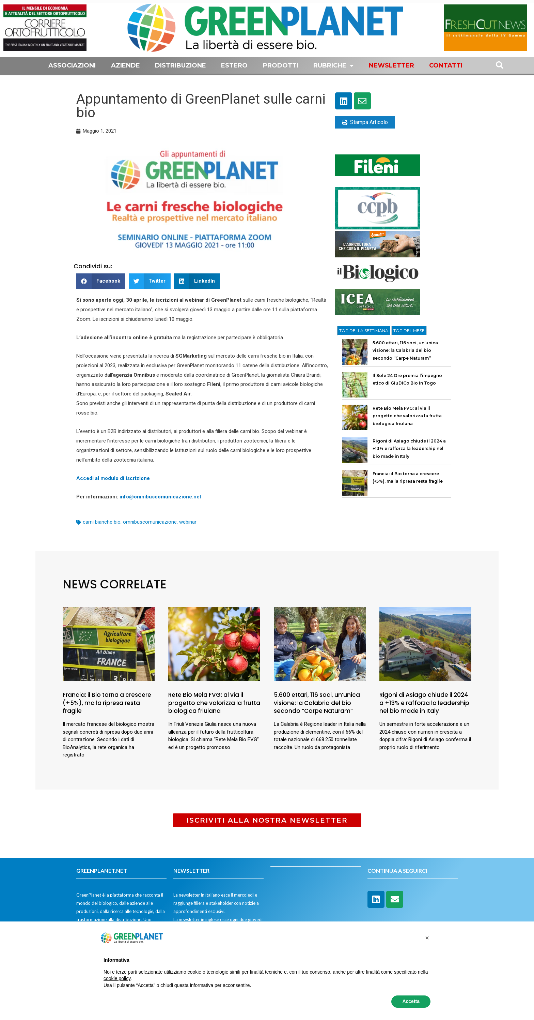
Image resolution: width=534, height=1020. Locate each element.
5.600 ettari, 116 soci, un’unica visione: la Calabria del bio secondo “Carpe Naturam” (405, 350)
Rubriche (333, 65)
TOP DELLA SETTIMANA (363, 330)
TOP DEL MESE (409, 330)
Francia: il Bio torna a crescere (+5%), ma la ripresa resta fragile (107, 703)
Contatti (445, 65)
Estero (234, 65)
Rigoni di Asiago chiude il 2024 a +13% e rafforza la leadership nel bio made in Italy (409, 448)
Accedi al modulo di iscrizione (113, 478)
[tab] (363, 330)
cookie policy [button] (117, 978)
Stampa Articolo (365, 122)
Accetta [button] (411, 1001)
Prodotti (280, 65)
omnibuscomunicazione (150, 522)
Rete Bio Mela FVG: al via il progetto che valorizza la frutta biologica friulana (407, 416)
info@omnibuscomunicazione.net (159, 497)
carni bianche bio (102, 522)
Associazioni (72, 65)
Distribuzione (180, 65)
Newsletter (391, 65)
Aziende (125, 65)
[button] (100, 281)
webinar (188, 522)
